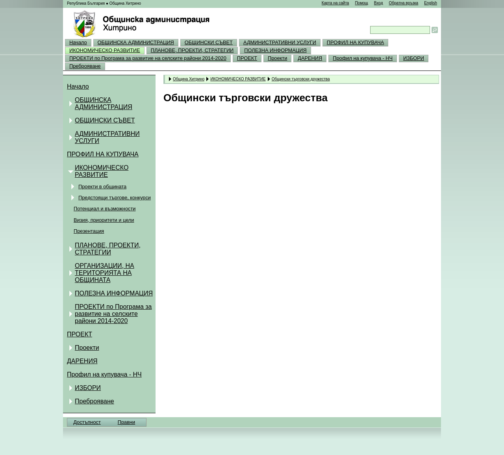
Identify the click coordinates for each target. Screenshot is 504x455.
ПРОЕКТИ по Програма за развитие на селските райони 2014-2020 (147, 58)
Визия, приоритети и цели (104, 220)
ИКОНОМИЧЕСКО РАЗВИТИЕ (104, 50)
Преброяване (85, 66)
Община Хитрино (188, 79)
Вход (378, 3)
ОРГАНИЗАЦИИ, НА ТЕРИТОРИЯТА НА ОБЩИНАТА (104, 272)
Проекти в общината (102, 186)
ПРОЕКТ (247, 58)
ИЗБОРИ (413, 58)
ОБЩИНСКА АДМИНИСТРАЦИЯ (136, 42)
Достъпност (87, 422)
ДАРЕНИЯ (310, 58)
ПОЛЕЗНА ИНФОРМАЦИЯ (275, 50)
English (430, 3)
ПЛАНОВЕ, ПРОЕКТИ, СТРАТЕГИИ (192, 50)
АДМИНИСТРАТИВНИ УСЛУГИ (279, 42)
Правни (126, 422)
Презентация (89, 231)
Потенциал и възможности (104, 209)
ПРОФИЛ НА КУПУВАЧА (355, 42)
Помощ (361, 3)
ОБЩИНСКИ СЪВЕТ (209, 42)
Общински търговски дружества (301, 79)
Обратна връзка (403, 3)
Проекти (277, 58)
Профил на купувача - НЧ (363, 58)
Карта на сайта (335, 3)
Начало (78, 42)
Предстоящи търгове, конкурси (114, 198)
